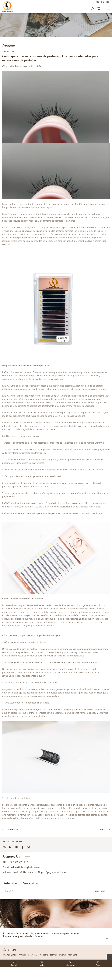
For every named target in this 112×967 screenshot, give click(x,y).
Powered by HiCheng (67, 955)
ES (102, 2)
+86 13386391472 (18, 862)
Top (107, 940)
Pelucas (39, 936)
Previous (12, 829)
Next (102, 829)
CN (97, 2)
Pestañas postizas (40, 933)
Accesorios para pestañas (65, 933)
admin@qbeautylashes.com (25, 867)
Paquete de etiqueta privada (17, 936)
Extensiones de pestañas (15, 933)
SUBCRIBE (100, 891)
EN (107, 2)
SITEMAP (12, 950)
